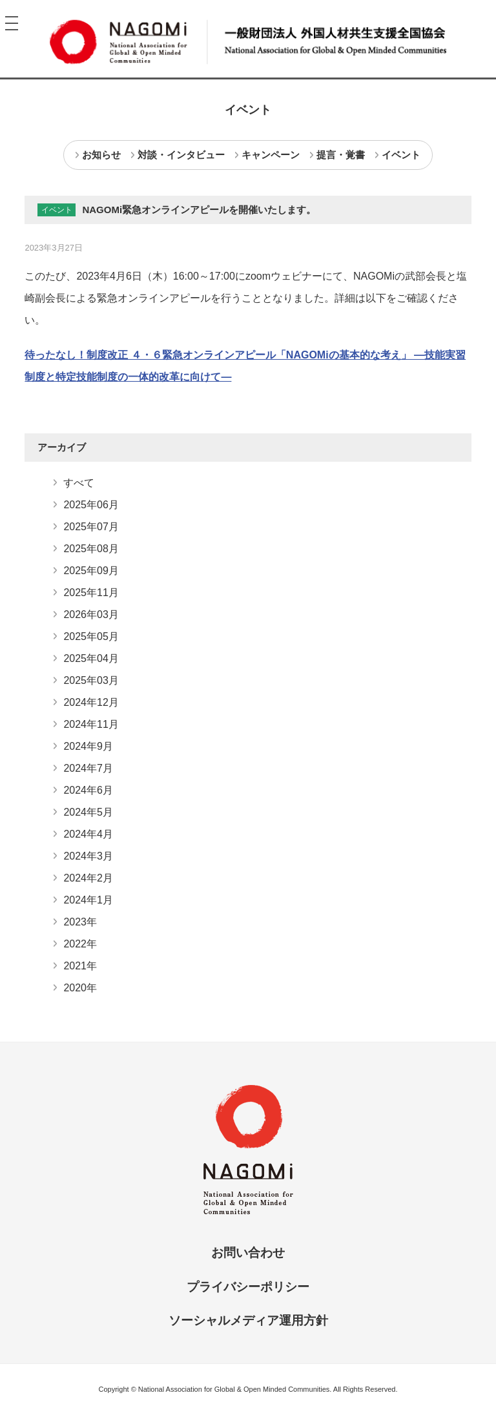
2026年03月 (90, 614)
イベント (401, 154)
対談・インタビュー (181, 154)
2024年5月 (88, 812)
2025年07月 (90, 526)
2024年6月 (88, 790)
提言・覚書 (340, 154)
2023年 (80, 921)
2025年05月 (90, 636)
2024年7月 (88, 768)
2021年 (80, 965)
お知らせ (101, 154)
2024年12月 (90, 702)
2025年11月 (90, 592)
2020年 (80, 987)
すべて (78, 482)
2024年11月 (90, 724)
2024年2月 (88, 878)
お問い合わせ (248, 1252)
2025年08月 (90, 548)
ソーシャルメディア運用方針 (248, 1320)
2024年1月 (88, 899)
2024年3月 (88, 856)
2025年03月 (90, 680)
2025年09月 (90, 570)
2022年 (80, 943)
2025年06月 (90, 504)
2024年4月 (88, 834)
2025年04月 (90, 658)
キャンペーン (271, 154)
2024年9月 (88, 746)
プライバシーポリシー (248, 1287)
